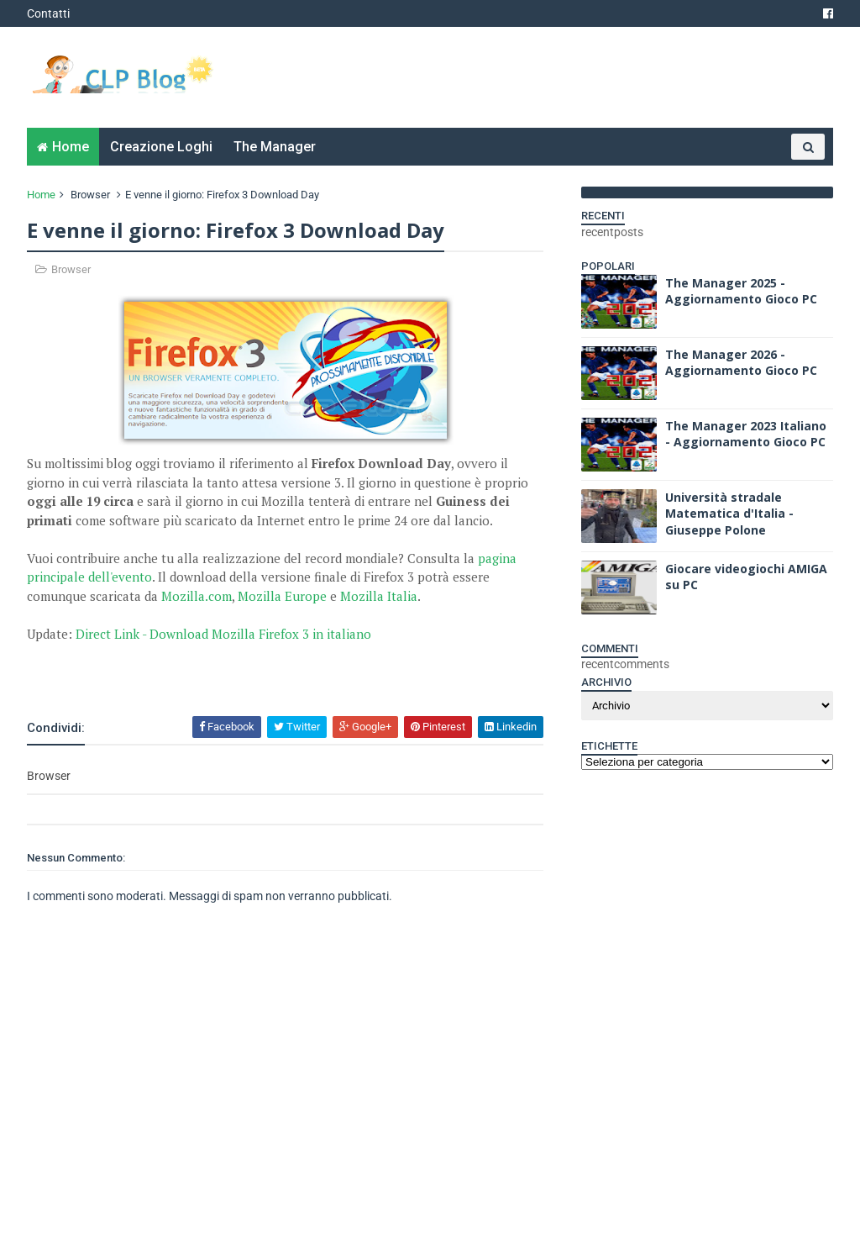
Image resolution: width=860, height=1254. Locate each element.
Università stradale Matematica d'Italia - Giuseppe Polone (729, 513)
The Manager (274, 147)
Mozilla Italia (378, 595)
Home (70, 147)
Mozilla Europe (282, 595)
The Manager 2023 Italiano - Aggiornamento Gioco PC (745, 434)
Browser (90, 194)
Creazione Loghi (161, 147)
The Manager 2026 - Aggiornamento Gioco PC (741, 362)
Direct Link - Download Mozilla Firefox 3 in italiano (223, 633)
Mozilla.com (196, 595)
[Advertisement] (223, 668)
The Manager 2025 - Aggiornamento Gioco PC (741, 291)
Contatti (48, 13)
